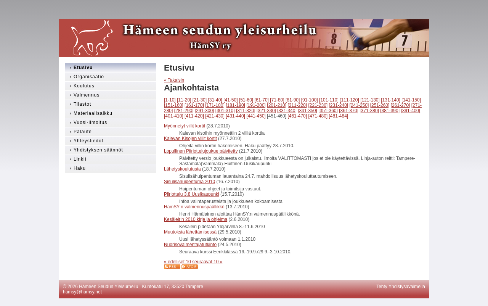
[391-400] (410, 110)
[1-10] (170, 100)
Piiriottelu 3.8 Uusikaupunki (191, 194)
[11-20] (184, 100)
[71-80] (277, 100)
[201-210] (276, 105)
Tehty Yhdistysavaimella (400, 286)
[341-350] (307, 110)
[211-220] (297, 105)
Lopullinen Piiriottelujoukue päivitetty (201, 151)
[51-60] (246, 100)
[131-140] (390, 100)
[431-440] (235, 116)
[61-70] (262, 100)
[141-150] (411, 100)
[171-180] (215, 105)
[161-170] (194, 105)
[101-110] (329, 100)
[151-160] (173, 105)
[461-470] (297, 116)
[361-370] (348, 110)
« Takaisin (174, 80)
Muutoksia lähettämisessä (190, 232)
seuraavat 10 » (207, 261)
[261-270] (400, 105)
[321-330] (266, 110)
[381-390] (390, 110)
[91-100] (309, 100)
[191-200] (256, 105)
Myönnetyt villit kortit (184, 126)
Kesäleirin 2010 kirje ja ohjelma (195, 219)
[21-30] (200, 100)
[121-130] (370, 100)
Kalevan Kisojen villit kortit (190, 138)
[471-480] (317, 116)
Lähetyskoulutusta (182, 169)
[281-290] (184, 110)
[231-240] (338, 105)
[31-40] (215, 100)
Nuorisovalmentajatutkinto (190, 244)
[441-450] (256, 116)
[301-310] (225, 110)
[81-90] (293, 100)
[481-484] (338, 116)
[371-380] (369, 110)
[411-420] (194, 116)
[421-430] (215, 116)
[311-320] (245, 110)
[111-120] (349, 100)
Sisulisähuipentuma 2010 (189, 181)
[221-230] (317, 105)
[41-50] (230, 100)
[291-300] (204, 110)
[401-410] (173, 116)
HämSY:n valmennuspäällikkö (194, 206)
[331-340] (287, 110)
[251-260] (380, 105)
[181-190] (235, 105)
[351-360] (328, 110)
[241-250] (359, 105)
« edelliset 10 (177, 261)
